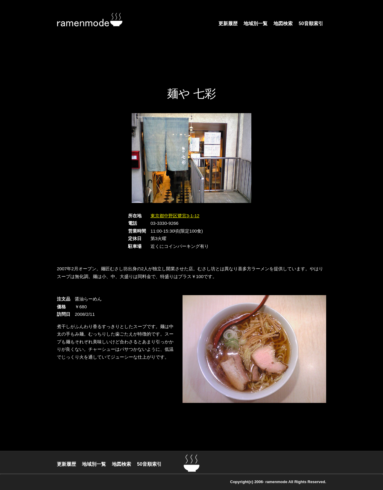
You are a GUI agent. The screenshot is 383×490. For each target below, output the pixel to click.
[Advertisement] (191, 64)
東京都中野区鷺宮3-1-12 (175, 215)
